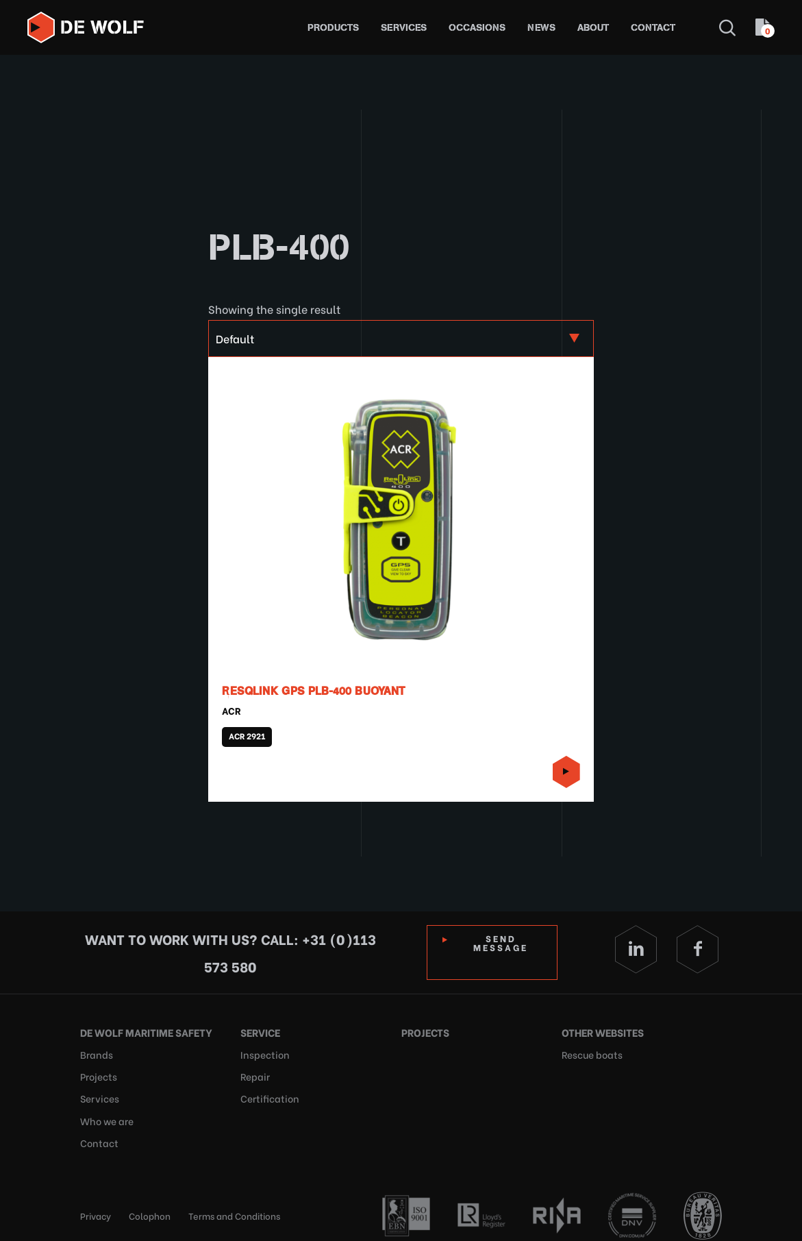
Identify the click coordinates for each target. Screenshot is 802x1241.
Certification (266, 1093)
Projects (97, 1072)
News (541, 28)
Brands (95, 1052)
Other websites (601, 1031)
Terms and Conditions (234, 1206)
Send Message (501, 942)
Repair (254, 1072)
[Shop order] (400, 338)
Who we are (105, 1113)
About (593, 28)
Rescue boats (590, 1052)
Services (404, 28)
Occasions (477, 28)
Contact (653, 28)
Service (259, 1031)
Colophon (150, 1206)
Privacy (95, 1206)
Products (333, 28)
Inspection (262, 1052)
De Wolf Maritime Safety (141, 1031)
